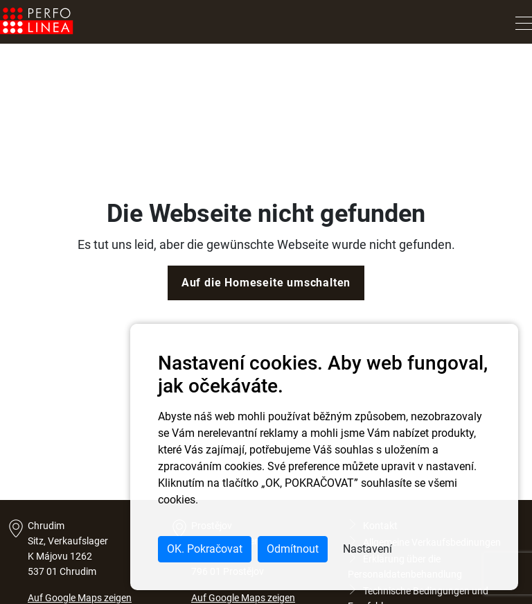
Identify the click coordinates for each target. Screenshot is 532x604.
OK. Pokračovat (204, 548)
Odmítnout (293, 548)
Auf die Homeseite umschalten (266, 282)
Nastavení (367, 548)
